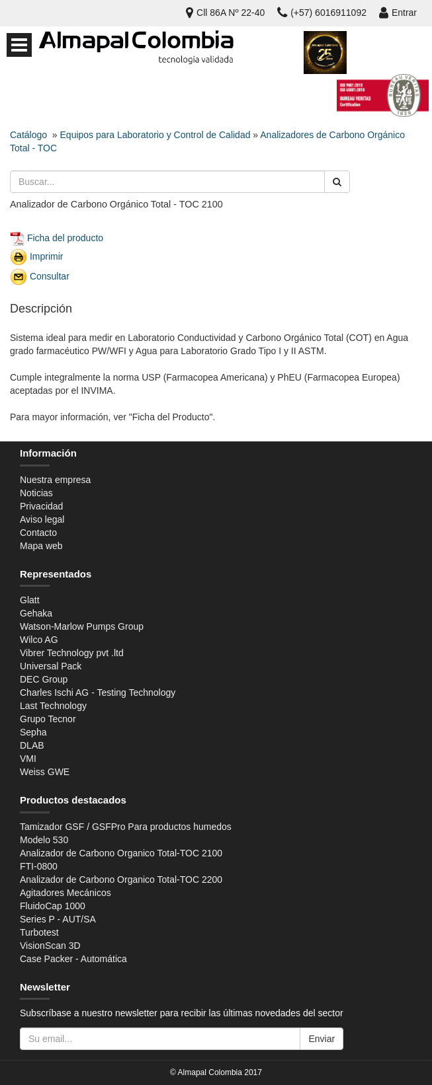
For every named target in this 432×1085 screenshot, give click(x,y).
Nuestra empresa (55, 479)
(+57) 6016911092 (322, 12)
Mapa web (41, 546)
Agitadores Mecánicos (65, 892)
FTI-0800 (39, 866)
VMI (28, 758)
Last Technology (53, 705)
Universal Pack (50, 666)
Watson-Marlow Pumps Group (82, 626)
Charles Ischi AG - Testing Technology (97, 692)
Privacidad (41, 506)
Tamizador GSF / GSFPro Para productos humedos (126, 826)
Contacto (38, 532)
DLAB (32, 745)
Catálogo (28, 135)
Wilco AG (39, 639)
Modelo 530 (44, 840)
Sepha (33, 732)
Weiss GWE (44, 772)
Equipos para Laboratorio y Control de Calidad (155, 135)
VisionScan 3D (50, 945)
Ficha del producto (65, 237)
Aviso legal (42, 519)
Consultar (49, 275)
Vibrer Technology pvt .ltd (72, 653)
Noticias (36, 493)
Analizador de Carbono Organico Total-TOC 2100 (121, 853)
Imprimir (47, 255)
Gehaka (36, 613)
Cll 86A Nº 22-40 (225, 12)
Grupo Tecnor (48, 719)
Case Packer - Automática (73, 959)
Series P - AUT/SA (58, 919)
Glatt (30, 600)
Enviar (321, 1038)
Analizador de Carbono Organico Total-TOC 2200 (121, 879)
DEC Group (43, 679)
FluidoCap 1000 (52, 906)
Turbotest (39, 932)
